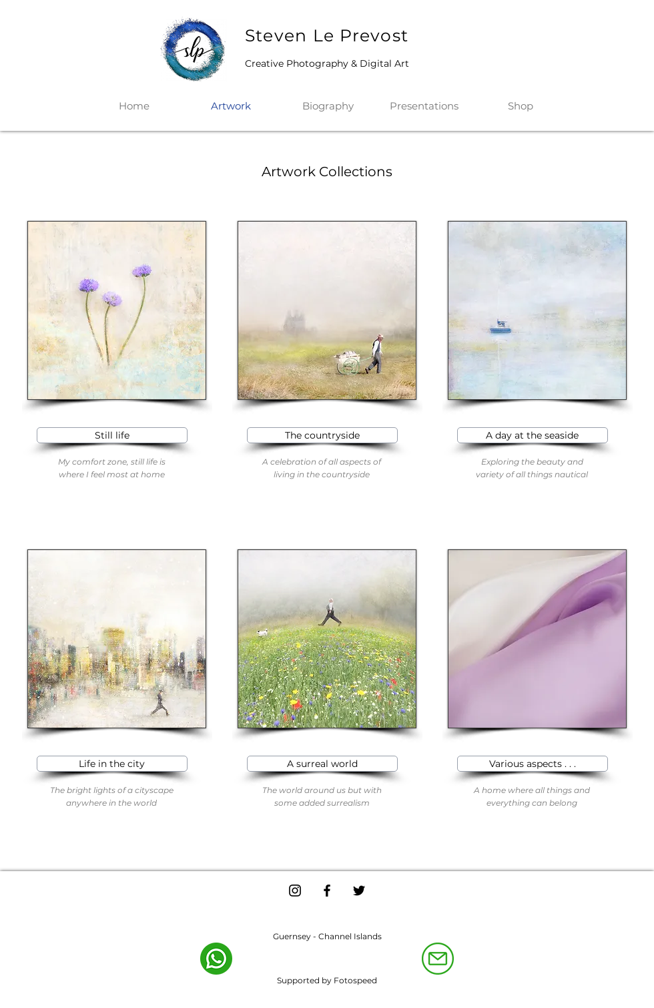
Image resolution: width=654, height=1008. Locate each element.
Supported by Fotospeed (327, 980)
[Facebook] (327, 891)
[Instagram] (295, 891)
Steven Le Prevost (326, 35)
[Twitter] (359, 891)
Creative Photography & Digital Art (327, 63)
